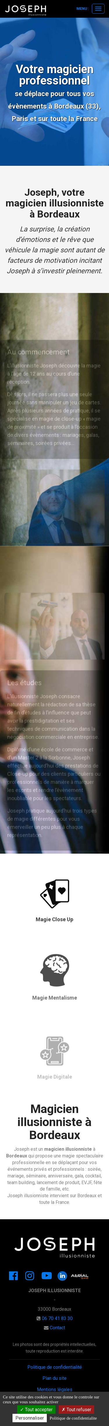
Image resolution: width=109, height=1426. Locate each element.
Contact (57, 1327)
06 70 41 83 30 (57, 1318)
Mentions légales (54, 1389)
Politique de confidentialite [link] (73, 1418)
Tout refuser (76, 1409)
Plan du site (54, 1378)
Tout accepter (36, 1409)
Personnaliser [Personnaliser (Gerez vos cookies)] (29, 1418)
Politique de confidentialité (54, 1367)
